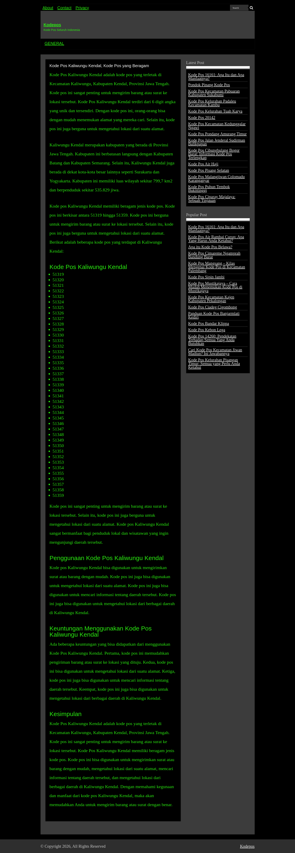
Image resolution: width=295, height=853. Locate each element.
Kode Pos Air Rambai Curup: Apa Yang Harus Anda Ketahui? (216, 239)
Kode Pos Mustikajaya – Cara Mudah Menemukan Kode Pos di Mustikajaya (215, 287)
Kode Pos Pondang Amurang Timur (217, 134)
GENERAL (54, 43)
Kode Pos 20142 (201, 117)
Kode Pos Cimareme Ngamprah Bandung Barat (214, 255)
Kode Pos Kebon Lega (206, 330)
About (48, 8)
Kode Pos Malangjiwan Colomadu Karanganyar (216, 178)
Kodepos (52, 25)
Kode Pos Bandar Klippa (208, 323)
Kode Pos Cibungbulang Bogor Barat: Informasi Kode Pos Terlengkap (214, 154)
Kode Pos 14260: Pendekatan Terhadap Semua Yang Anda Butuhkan (212, 340)
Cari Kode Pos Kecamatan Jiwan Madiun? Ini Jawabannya (215, 352)
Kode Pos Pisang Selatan (208, 170)
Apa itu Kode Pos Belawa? (210, 247)
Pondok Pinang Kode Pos (209, 84)
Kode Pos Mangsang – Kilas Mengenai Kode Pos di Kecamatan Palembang (216, 267)
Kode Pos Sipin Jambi (206, 277)
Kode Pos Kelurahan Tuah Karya (215, 111)
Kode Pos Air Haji (203, 164)
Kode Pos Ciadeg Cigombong (212, 307)
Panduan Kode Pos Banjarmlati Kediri (214, 315)
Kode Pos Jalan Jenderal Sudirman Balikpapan (216, 142)
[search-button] (251, 8)
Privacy (82, 8)
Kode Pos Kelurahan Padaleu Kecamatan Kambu (212, 103)
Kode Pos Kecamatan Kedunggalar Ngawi (217, 126)
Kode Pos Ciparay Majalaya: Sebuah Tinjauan (212, 198)
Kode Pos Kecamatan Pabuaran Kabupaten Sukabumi (214, 93)
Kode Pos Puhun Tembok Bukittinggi (209, 188)
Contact (64, 8)
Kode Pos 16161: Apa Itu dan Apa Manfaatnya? (216, 76)
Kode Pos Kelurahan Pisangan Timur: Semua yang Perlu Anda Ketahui (214, 363)
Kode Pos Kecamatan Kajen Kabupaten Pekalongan (211, 299)
